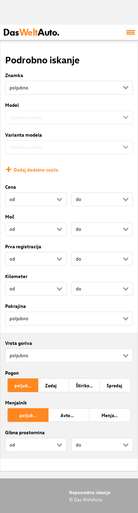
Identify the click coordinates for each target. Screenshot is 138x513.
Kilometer (16, 276)
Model (12, 105)
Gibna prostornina (25, 432)
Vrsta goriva (18, 343)
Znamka (14, 75)
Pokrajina (15, 306)
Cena (10, 187)
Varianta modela (23, 135)
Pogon (12, 373)
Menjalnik (16, 402)
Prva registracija (23, 246)
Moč (9, 216)
